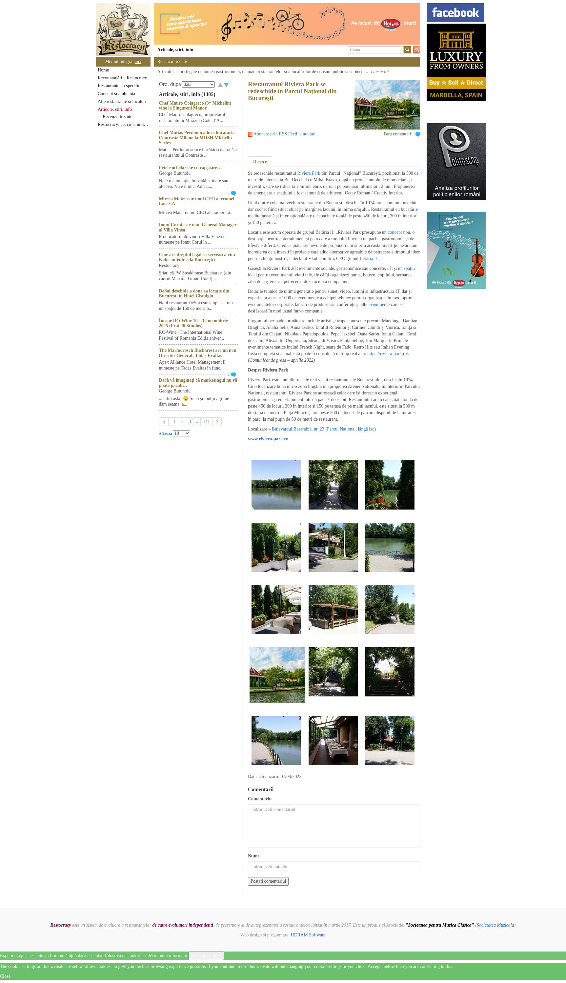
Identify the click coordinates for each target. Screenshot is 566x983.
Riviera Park (308, 173)
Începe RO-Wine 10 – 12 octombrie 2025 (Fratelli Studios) (193, 323)
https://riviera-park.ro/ (387, 353)
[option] (287, 24)
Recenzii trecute (117, 116)
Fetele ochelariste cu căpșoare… (190, 167)
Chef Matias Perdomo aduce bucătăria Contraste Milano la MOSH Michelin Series (197, 137)
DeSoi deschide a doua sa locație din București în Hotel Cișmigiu (194, 293)
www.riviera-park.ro (268, 438)
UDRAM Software (308, 935)
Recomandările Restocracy (122, 77)
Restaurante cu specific (119, 85)
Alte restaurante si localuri (122, 101)
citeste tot (380, 71)
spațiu (409, 268)
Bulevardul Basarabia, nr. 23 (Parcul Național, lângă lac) (324, 429)
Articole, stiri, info (115, 109)
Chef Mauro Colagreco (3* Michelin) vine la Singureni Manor (195, 105)
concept (395, 232)
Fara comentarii (398, 133)
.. (197, 421)
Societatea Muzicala (495, 925)
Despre (260, 161)
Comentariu (260, 798)
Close (5, 976)
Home (103, 70)
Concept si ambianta (116, 93)
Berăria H (369, 258)
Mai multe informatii (168, 955)
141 (206, 421)
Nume (254, 855)
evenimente (378, 304)
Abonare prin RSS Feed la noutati (284, 133)
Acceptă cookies (206, 955)
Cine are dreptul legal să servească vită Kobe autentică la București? (197, 257)
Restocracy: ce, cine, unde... (123, 124)
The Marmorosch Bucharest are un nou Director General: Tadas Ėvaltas (197, 353)
